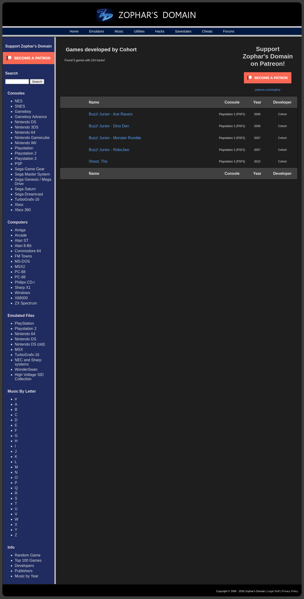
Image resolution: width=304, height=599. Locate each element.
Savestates (183, 31)
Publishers (24, 571)
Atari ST (21, 240)
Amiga (20, 230)
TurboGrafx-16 (27, 199)
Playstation (24, 148)
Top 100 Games (28, 560)
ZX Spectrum (26, 303)
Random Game (28, 555)
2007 (257, 138)
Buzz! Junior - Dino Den (109, 126)
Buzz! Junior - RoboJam (109, 150)
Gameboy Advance (31, 117)
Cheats (207, 31)
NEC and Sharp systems (28, 362)
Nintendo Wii (25, 143)
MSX (19, 349)
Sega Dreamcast (29, 194)
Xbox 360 (23, 210)
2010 (257, 161)
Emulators (96, 31)
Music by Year (26, 576)
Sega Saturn (25, 189)
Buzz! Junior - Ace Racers (111, 114)
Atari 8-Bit (23, 246)
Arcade (21, 235)
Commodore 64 (28, 251)
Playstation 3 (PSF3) (232, 161)
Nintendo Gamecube (32, 138)
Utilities (139, 31)
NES (19, 101)
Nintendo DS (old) (30, 344)
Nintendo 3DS (26, 127)
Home (74, 31)
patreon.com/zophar (267, 89)
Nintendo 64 (25, 132)
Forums (228, 31)
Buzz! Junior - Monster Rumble (115, 138)
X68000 (21, 298)
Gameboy (23, 111)
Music (119, 31)
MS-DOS (22, 261)
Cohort (282, 114)
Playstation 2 (26, 153)
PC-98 (20, 277)
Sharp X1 (23, 287)
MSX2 (20, 267)
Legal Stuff (273, 591)
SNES (20, 106)
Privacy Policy (290, 591)
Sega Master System (32, 174)
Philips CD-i (25, 282)
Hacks (159, 31)
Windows (22, 293)
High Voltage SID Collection (29, 377)
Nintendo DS (25, 122)
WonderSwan (26, 369)
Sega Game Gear (29, 169)
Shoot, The (98, 161)
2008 (257, 114)
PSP (18, 164)
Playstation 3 (26, 159)
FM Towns (23, 256)
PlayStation (24, 323)
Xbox (19, 205)
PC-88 (20, 272)
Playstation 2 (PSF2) (232, 114)
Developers (24, 566)
